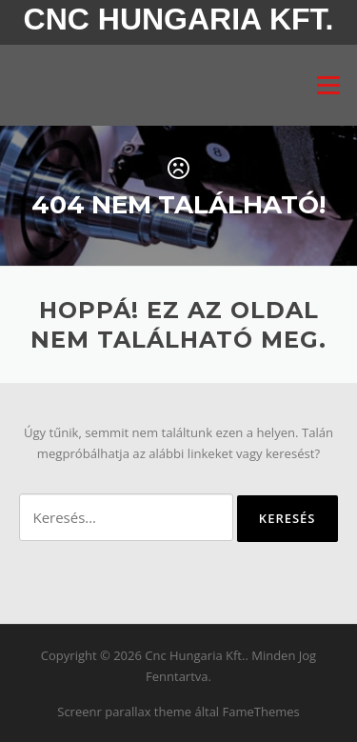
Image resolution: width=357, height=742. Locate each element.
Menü (328, 84)
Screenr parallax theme (124, 711)
